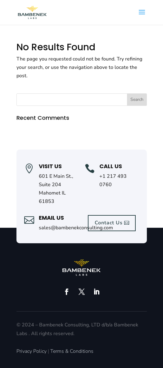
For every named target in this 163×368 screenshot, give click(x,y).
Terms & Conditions (71, 351)
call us (110, 166)
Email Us (51, 218)
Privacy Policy (31, 351)
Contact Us (109, 222)
